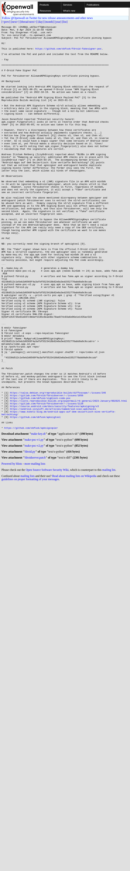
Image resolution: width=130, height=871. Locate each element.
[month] (49, 21)
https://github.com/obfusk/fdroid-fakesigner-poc (68, 53)
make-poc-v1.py (34, 521)
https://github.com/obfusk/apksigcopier (31, 508)
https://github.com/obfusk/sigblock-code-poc (40, 472)
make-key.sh (38, 514)
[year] (57, 21)
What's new (69, 10)
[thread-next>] (28, 21)
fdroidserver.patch (35, 541)
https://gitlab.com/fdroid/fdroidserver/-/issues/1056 (46, 469)
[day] (41, 21)
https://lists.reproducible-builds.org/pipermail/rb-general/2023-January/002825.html (68, 476)
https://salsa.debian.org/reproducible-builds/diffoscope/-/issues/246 (58, 466)
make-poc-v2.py (34, 527)
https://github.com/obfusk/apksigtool (35, 495)
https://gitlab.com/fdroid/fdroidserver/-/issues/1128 (46, 479)
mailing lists (27, 559)
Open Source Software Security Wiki (47, 553)
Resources (45, 10)
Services (67, 4)
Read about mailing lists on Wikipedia (74, 559)
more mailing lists (34, 547)
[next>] (15, 21)
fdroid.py (30, 534)
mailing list (108, 553)
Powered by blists (11, 547)
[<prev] (5, 21)
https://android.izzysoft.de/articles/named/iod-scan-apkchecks (53, 485)
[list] (64, 21)
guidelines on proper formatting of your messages (30, 562)
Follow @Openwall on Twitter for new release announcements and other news (47, 18)
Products (44, 4)
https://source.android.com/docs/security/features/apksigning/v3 (54, 482)
